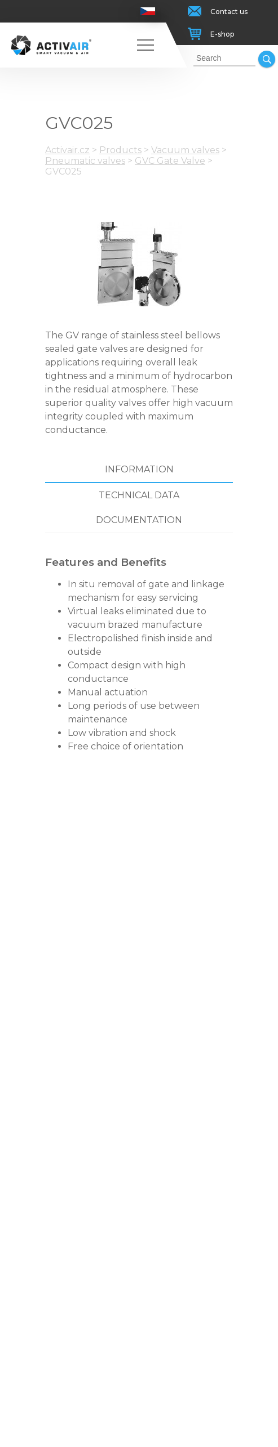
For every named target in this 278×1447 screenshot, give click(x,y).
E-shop (222, 34)
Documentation (139, 520)
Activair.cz (67, 150)
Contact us (229, 11)
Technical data (139, 495)
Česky (148, 11)
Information (139, 469)
